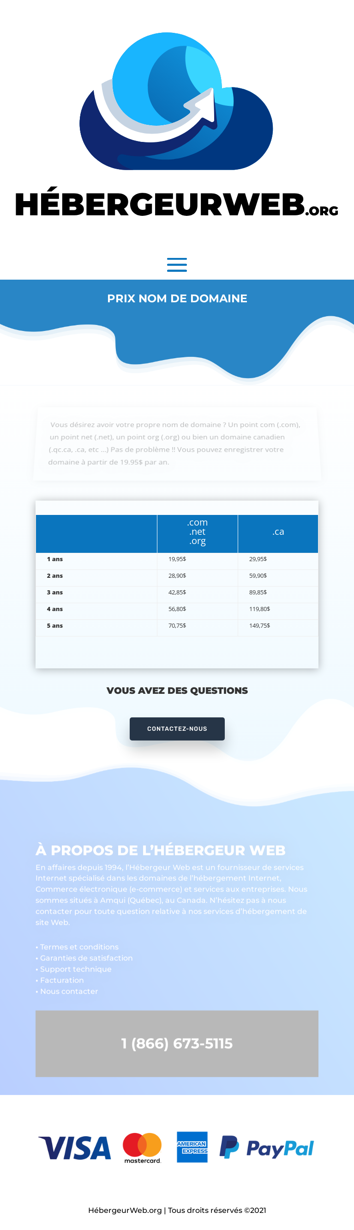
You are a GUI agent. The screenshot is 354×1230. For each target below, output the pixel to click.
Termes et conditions (77, 943)
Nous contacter (67, 988)
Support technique (74, 965)
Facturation (60, 977)
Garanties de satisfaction (84, 954)
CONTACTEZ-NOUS (177, 728)
